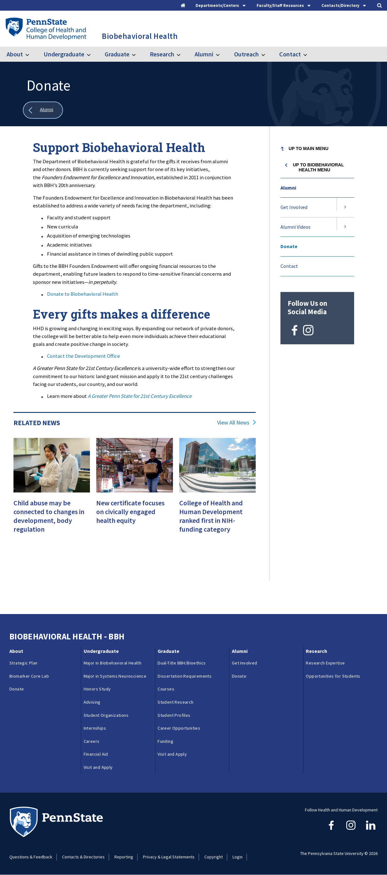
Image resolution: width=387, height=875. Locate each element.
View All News (233, 422)
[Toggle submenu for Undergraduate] (92, 54)
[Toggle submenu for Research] (182, 54)
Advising (92, 702)
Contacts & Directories (83, 857)
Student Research (175, 702)
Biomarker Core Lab (29, 676)
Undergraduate (64, 54)
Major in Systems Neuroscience (115, 676)
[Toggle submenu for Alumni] (221, 54)
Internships (95, 728)
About (15, 54)
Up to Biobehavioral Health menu (318, 167)
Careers (92, 741)
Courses (166, 689)
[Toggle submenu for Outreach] (267, 54)
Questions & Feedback (30, 857)
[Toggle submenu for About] (31, 54)
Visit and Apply (98, 767)
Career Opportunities (179, 728)
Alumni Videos (295, 227)
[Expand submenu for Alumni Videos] (345, 227)
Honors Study (97, 689)
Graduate (117, 54)
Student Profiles (174, 715)
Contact (290, 54)
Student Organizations (106, 715)
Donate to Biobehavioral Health (82, 293)
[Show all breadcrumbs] (43, 110)
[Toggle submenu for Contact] (309, 54)
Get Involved (293, 207)
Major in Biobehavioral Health (113, 663)
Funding (165, 741)
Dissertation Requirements (185, 676)
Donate (288, 246)
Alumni (204, 54)
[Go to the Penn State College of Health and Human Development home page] (45, 28)
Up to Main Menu (308, 148)
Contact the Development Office (83, 355)
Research (162, 54)
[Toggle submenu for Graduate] (137, 54)
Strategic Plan (23, 663)
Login (238, 857)
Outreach (246, 54)
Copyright (213, 857)
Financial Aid (96, 754)
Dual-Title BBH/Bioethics (182, 663)
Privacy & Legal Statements (169, 857)
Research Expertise (325, 663)
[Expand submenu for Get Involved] (345, 207)
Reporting (123, 857)
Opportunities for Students (333, 676)
